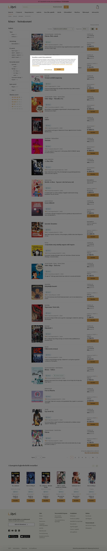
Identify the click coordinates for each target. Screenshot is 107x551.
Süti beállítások (48, 69)
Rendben (59, 69)
